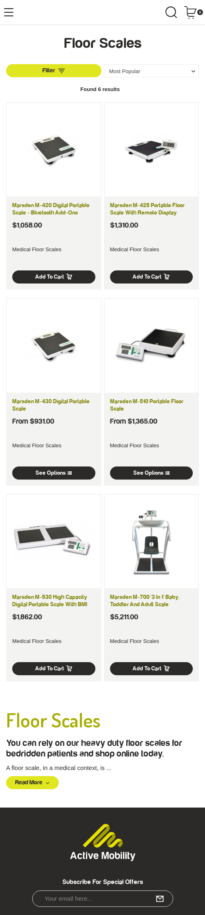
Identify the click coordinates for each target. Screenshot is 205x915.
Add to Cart (54, 277)
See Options (53, 473)
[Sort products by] (151, 71)
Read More (32, 782)
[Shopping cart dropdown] (193, 12)
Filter (53, 70)
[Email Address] (102, 898)
